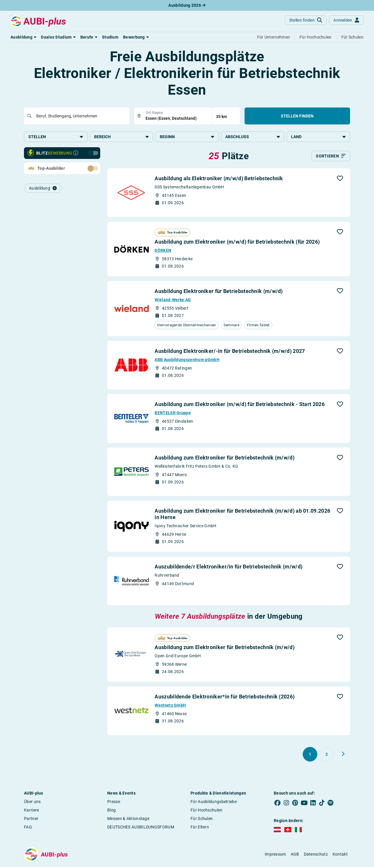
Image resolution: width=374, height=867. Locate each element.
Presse (113, 802)
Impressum (275, 854)
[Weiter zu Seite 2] (343, 755)
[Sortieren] (330, 156)
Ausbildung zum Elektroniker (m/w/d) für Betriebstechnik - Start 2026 (239, 405)
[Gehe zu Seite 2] (326, 755)
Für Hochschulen (207, 810)
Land (318, 136)
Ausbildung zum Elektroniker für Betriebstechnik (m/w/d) (225, 458)
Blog (111, 810)
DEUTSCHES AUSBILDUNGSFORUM (140, 827)
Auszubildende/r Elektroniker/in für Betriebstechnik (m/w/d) (228, 567)
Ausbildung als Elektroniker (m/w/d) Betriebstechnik (219, 179)
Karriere (31, 810)
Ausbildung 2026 (186, 5)
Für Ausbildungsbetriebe (214, 802)
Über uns (32, 802)
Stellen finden (297, 116)
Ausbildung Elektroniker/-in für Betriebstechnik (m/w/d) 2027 (230, 351)
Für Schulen (202, 819)
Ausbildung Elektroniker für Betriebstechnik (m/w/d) (219, 291)
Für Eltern (200, 827)
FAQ (28, 827)
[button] (23, 37)
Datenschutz (316, 854)
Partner (31, 819)
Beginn (187, 136)
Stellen (55, 136)
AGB (295, 854)
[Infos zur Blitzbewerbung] (75, 153)
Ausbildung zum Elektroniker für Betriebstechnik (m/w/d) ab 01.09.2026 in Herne (242, 514)
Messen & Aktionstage (128, 819)
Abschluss (252, 136)
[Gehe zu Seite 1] (310, 755)
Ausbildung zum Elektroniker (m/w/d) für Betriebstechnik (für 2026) (237, 242)
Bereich (121, 136)
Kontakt (340, 854)
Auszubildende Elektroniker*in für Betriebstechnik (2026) (225, 697)
